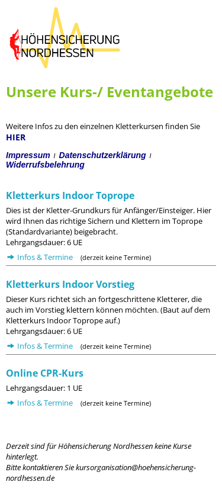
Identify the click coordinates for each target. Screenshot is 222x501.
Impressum (28, 155)
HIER (15, 137)
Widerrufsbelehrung (45, 164)
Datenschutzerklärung (102, 155)
